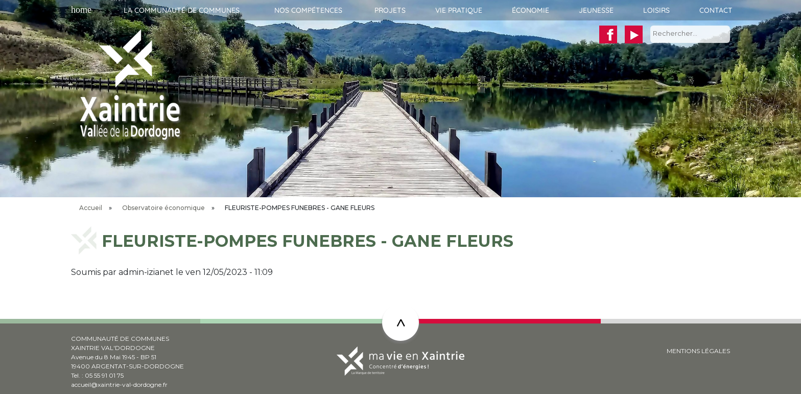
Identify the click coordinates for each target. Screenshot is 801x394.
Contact (716, 10)
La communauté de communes (182, 10)
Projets (390, 10)
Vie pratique (458, 10)
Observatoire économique (163, 208)
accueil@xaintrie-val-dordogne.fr (119, 384)
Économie (530, 10)
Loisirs (656, 10)
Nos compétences (308, 10)
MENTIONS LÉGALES (698, 351)
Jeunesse (596, 10)
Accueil (80, 10)
